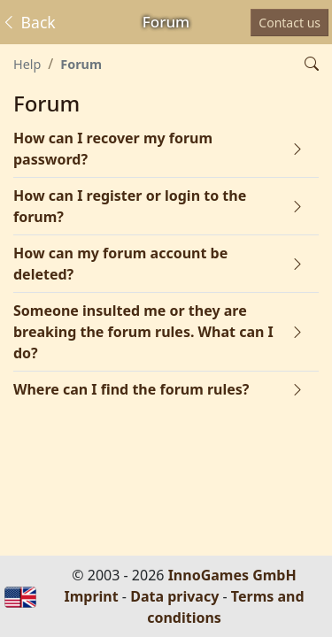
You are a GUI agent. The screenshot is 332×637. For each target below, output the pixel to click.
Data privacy (174, 596)
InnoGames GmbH (232, 575)
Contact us (289, 22)
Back (28, 22)
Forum (81, 64)
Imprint (91, 596)
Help (27, 64)
